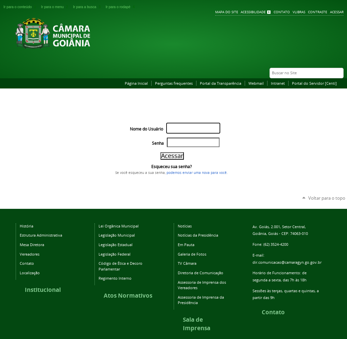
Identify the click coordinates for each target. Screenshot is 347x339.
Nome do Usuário (146, 129)
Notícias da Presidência (198, 235)
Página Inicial (136, 83)
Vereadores (29, 254)
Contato (282, 12)
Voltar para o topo (326, 198)
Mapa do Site (226, 12)
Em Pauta (186, 244)
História (26, 225)
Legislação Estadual (116, 244)
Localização (30, 272)
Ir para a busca (88, 7)
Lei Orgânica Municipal (119, 225)
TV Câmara (187, 263)
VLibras (299, 12)
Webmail (256, 83)
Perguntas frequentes (174, 83)
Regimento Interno (115, 278)
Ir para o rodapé (121, 7)
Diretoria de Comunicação (200, 272)
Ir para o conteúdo (20, 7)
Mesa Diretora (32, 244)
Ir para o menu (55, 7)
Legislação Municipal (117, 235)
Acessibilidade (253, 12)
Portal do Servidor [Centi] (314, 83)
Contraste (317, 12)
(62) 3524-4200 (275, 244)
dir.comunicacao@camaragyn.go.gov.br (287, 262)
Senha (158, 143)
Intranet (278, 83)
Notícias (185, 225)
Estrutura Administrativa (41, 235)
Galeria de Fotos (192, 254)
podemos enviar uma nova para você (197, 172)
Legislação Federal (115, 254)
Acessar (337, 12)
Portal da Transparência (220, 83)
